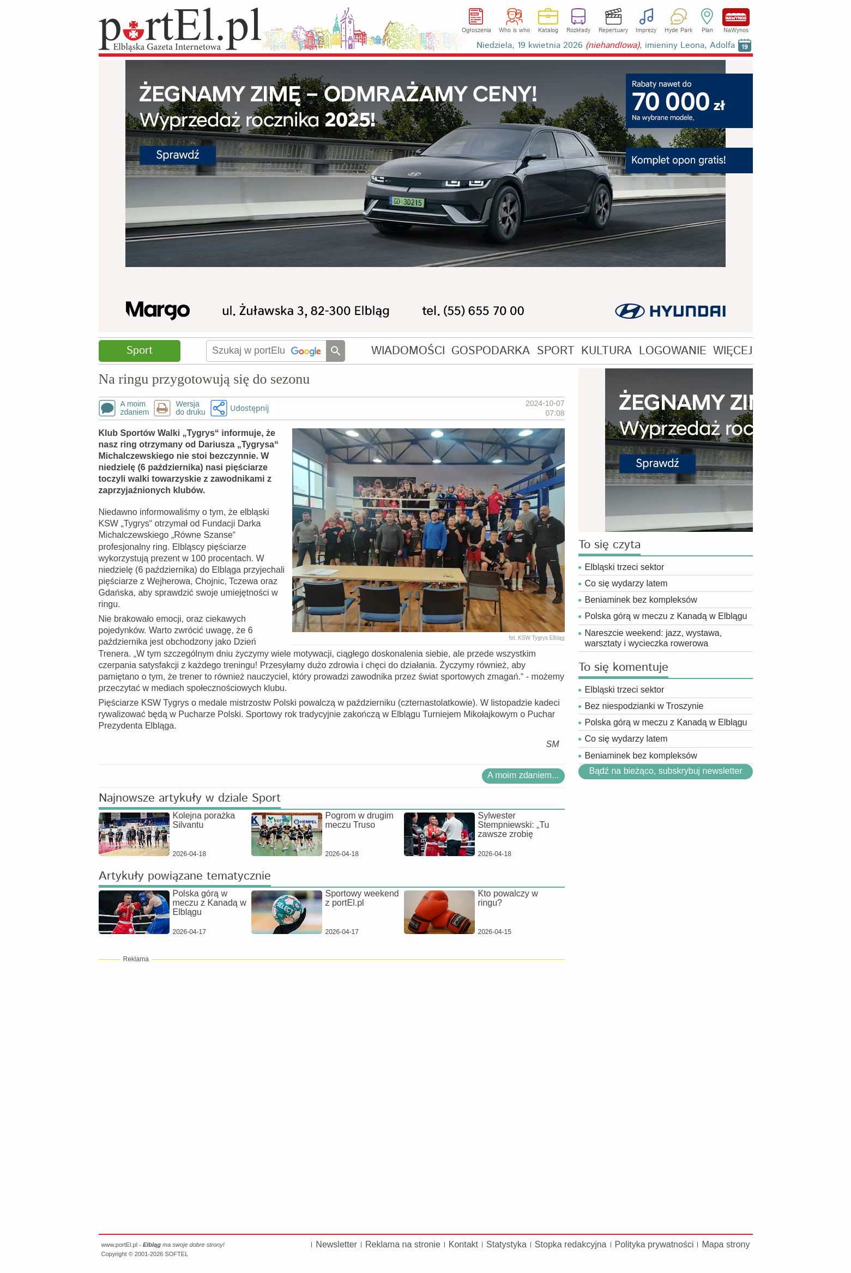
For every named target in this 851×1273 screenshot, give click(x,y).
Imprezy (646, 30)
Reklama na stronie (402, 1244)
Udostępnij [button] (249, 408)
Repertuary (613, 30)
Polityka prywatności (654, 1244)
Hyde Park (678, 30)
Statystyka (506, 1244)
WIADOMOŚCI (408, 350)
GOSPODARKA (490, 350)
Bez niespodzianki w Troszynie (644, 706)
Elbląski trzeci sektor (625, 567)
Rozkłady (578, 30)
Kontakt (463, 1244)
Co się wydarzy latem (626, 583)
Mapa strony (726, 1244)
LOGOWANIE (673, 350)
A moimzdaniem (134, 408)
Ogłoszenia (476, 30)
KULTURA (606, 350)
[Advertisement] (332, 1043)
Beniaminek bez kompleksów (641, 599)
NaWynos (736, 17)
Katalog (548, 30)
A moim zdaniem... (523, 775)
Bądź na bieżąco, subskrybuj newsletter (665, 770)
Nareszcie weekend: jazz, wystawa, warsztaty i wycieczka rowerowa (653, 638)
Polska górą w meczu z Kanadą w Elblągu (666, 616)
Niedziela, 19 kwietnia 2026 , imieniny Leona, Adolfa (605, 45)
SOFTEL (176, 1254)
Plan (707, 30)
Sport (139, 351)
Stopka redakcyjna (571, 1244)
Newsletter (336, 1244)
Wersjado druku (190, 408)
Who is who (514, 30)
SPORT (556, 350)
